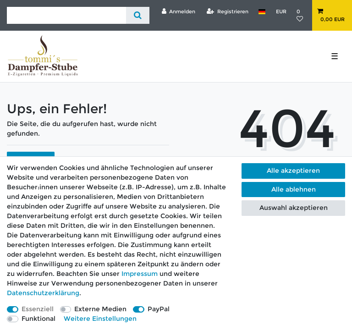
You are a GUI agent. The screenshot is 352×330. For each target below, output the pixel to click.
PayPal (159, 309)
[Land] (261, 11)
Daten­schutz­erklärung (43, 293)
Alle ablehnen (293, 189)
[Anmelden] (178, 11)
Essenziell (38, 309)
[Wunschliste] (302, 15)
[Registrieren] (227, 11)
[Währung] (280, 11)
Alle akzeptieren (293, 170)
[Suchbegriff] (66, 15)
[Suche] (137, 15)
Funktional (38, 318)
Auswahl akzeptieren (293, 208)
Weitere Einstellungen (100, 318)
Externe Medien (100, 309)
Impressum (139, 274)
